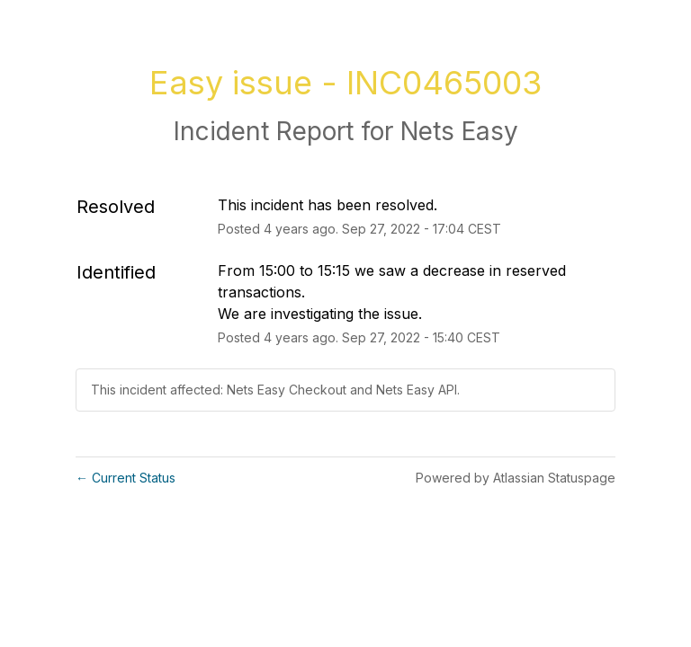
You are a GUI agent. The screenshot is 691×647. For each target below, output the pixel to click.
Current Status (125, 477)
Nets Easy (459, 131)
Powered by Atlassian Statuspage (515, 477)
